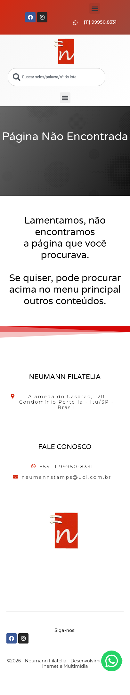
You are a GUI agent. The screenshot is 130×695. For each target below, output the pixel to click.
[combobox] (56, 77)
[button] (94, 8)
